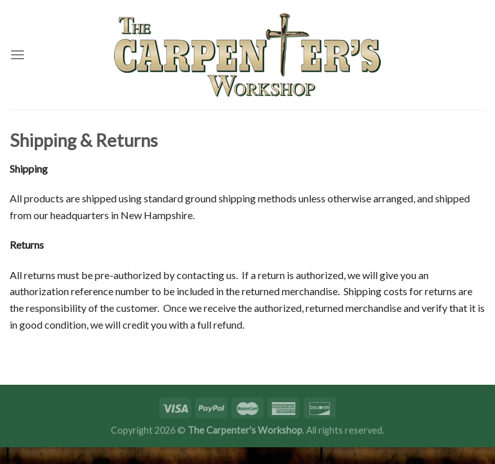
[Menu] (17, 54)
